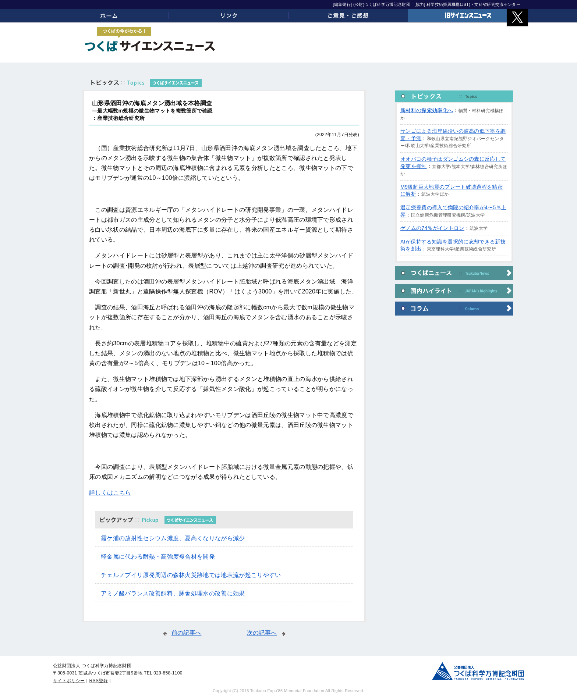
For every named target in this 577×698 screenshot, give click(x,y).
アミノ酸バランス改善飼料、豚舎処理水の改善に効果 (173, 593)
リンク (228, 15)
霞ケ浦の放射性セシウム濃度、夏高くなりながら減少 (173, 538)
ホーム (109, 15)
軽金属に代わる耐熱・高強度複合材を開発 (158, 556)
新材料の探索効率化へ (426, 110)
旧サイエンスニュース (468, 15)
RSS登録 (98, 680)
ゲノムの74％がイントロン (432, 228)
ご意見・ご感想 (348, 15)
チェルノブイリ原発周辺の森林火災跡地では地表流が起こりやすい (191, 575)
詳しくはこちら (110, 492)
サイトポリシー (69, 680)
